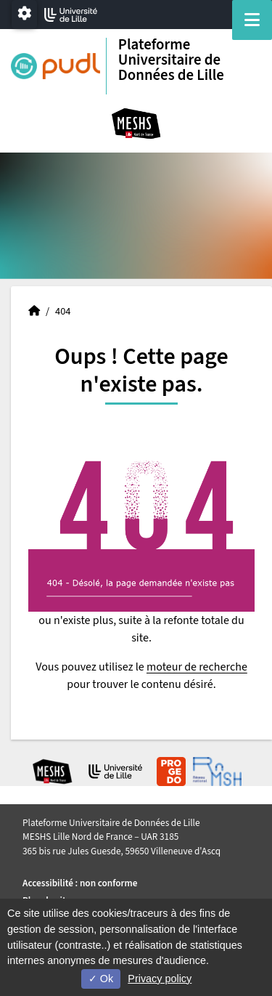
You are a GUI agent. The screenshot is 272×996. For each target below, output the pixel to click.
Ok (100, 978)
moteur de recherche (197, 667)
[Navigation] (252, 20)
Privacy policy (159, 978)
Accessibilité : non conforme (79, 883)
